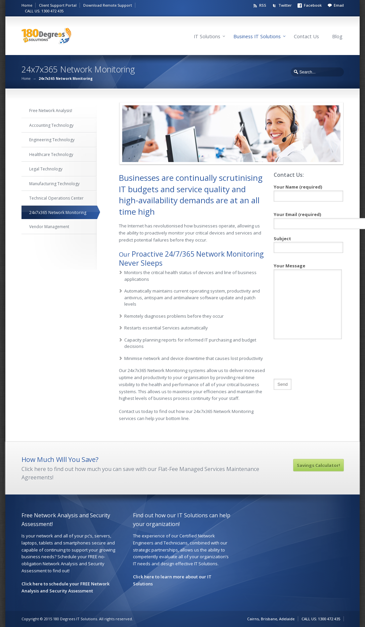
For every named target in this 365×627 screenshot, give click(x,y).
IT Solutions (207, 36)
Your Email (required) (308, 218)
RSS (262, 5)
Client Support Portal (58, 5)
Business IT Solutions (257, 36)
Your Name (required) (308, 191)
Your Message (307, 284)
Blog (337, 36)
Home (26, 5)
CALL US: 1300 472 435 (44, 10)
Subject (308, 243)
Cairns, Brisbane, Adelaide (270, 618)
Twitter (285, 5)
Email (339, 5)
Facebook (313, 5)
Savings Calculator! (318, 465)
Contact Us (306, 36)
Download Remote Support (107, 5)
